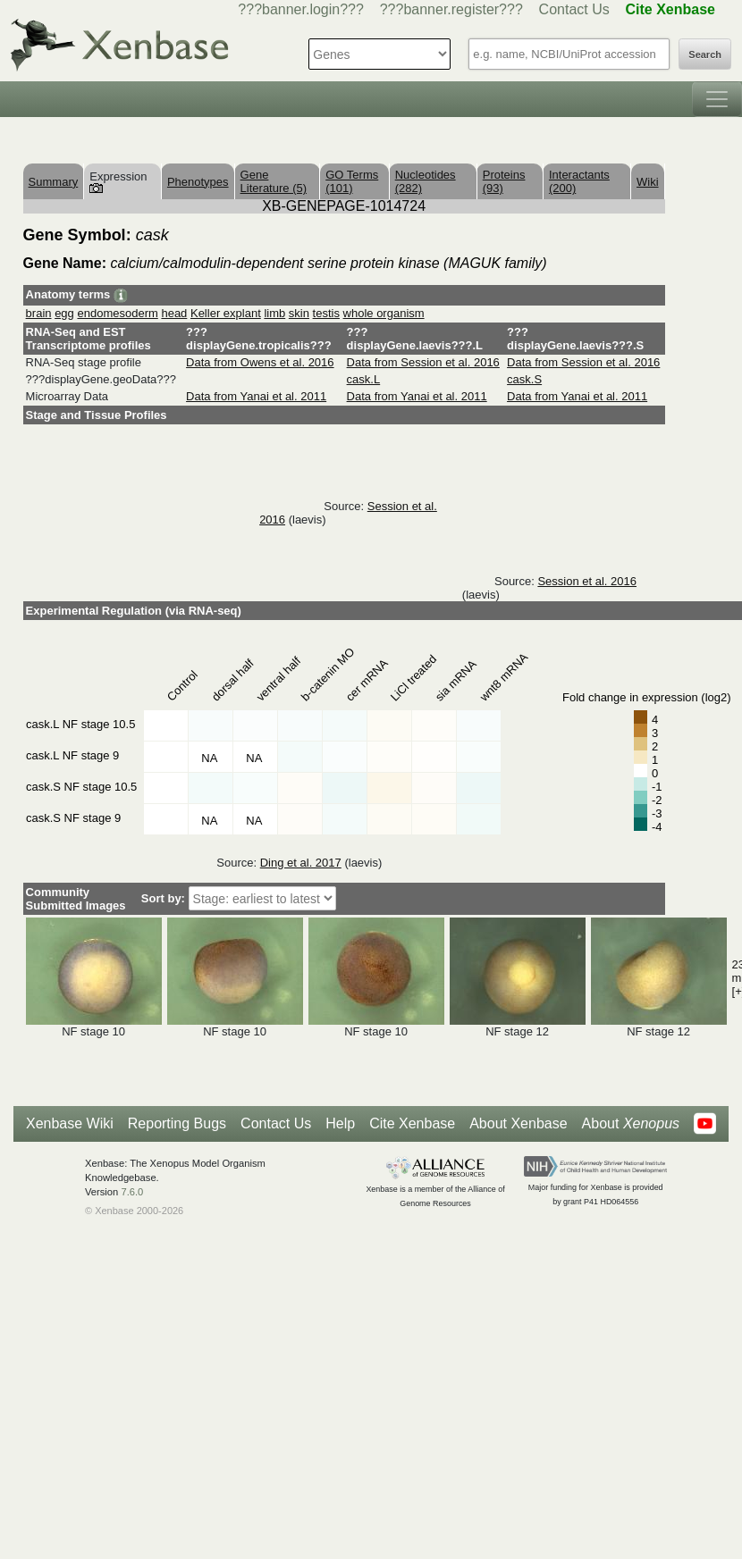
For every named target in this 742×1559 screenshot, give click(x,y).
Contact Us (574, 9)
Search (704, 54)
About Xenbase (518, 1123)
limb (274, 313)
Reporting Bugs (177, 1123)
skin (299, 313)
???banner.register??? (451, 9)
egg (64, 313)
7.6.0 (132, 1191)
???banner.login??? (301, 9)
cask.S (524, 379)
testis (326, 313)
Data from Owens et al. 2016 (259, 362)
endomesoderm (117, 313)
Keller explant (225, 313)
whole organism (384, 313)
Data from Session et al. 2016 (423, 362)
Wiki (648, 182)
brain (39, 313)
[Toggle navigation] (717, 99)
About (630, 1124)
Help (340, 1123)
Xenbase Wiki (70, 1123)
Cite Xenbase (412, 1123)
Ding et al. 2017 (300, 862)
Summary (54, 182)
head (174, 313)
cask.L (364, 379)
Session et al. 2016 (587, 581)
